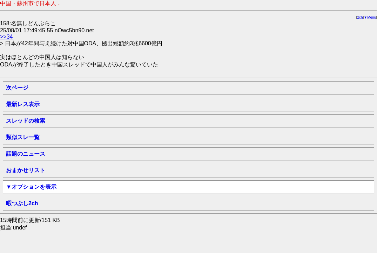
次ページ (17, 88)
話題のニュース (25, 154)
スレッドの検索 (25, 121)
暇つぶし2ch (22, 203)
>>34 (6, 37)
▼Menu (370, 17)
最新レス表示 (23, 104)
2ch (360, 17)
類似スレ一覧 (23, 137)
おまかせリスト (25, 170)
